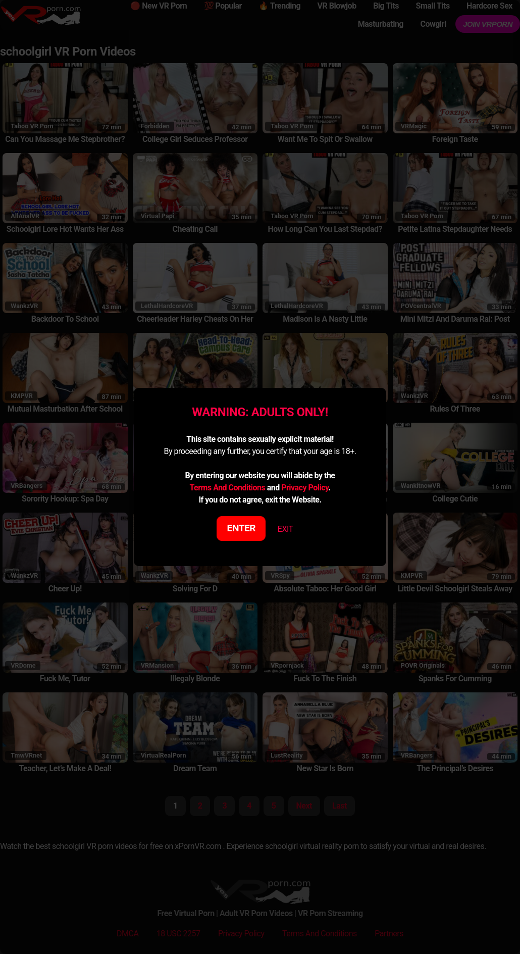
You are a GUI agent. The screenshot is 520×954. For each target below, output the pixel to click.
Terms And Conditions (227, 487)
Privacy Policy (304, 487)
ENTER (241, 528)
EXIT (285, 529)
